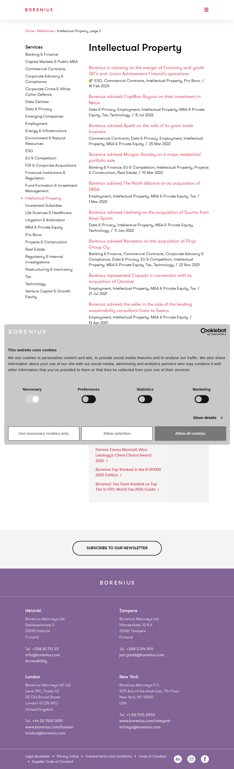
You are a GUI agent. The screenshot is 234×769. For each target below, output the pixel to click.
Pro (33, 235)
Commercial (45, 69)
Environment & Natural (45, 140)
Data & (38, 109)
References (45, 31)
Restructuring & (48, 269)
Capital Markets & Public (51, 61)
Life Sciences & (48, 212)
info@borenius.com (42, 655)
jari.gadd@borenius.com (141, 655)
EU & (40, 158)
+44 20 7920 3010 (47, 721)
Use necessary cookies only (44, 433)
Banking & (41, 54)
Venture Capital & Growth (47, 293)
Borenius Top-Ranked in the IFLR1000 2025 (128, 472)
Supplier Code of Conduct (52, 761)
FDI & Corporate (50, 165)
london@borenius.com (45, 733)
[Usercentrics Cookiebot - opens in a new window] (204, 332)
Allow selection (117, 433)
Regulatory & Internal (44, 259)
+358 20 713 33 (45, 649)
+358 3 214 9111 (139, 649)
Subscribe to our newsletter (117, 548)
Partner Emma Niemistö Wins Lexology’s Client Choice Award (123, 455)
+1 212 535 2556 (140, 715)
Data (37, 101)
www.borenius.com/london (49, 727)
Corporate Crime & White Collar (47, 91)
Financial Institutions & (45, 175)
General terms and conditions (109, 756)
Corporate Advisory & (44, 78)
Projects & (46, 242)
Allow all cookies (190, 433)
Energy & (45, 131)
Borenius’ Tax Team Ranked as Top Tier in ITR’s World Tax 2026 (127, 486)
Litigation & (45, 220)
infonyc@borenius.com (140, 727)
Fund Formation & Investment (51, 188)
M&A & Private (44, 227)
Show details (204, 417)
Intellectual (43, 198)
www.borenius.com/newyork (144, 721)
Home (29, 31)
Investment (43, 205)
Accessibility (36, 661)
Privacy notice (68, 756)
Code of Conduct (152, 756)
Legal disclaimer (37, 756)
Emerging (44, 116)
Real (35, 249)
